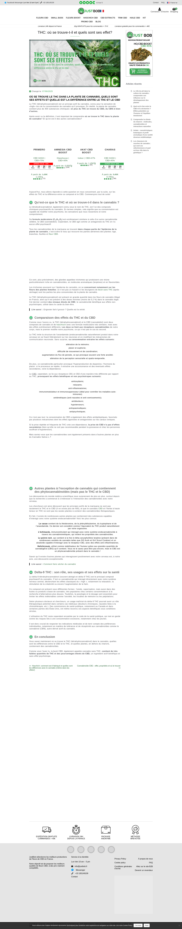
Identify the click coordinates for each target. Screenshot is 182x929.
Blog (98, 22)
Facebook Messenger (15, 2)
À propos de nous (145, 859)
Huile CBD (135, 18)
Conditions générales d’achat (123, 867)
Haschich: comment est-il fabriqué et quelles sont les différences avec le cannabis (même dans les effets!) (51, 668)
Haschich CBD (90, 18)
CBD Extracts (108, 18)
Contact (155, 2)
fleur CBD (53, 234)
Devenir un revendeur (144, 870)
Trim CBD (122, 18)
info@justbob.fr (81, 866)
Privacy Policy (120, 859)
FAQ (162, 2)
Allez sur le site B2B (144, 866)
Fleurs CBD (42, 18)
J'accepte (138, 925)
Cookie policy (119, 863)
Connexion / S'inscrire (160, 12)
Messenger (80, 870)
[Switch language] (171, 3)
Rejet (147, 925)
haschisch (61, 325)
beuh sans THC (105, 290)
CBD (100, 509)
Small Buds (57, 18)
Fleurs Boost (73, 18)
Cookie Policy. (127, 925)
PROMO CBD (87, 22)
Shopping (174, 10)
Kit (144, 18)
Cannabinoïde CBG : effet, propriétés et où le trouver (98, 667)
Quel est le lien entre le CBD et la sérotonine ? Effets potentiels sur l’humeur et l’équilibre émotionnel (142, 110)
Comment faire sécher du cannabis (59, 564)
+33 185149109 (48, 2)
